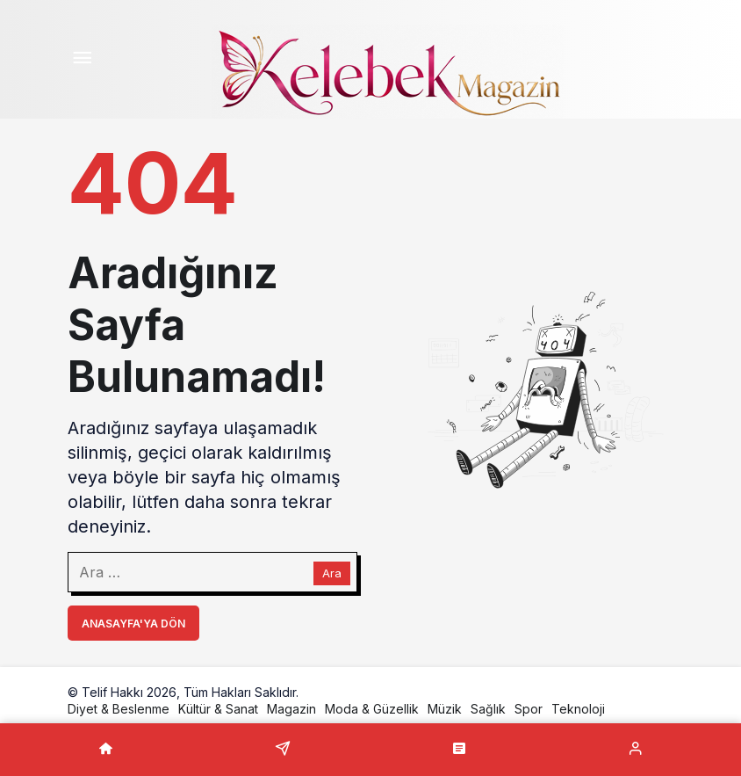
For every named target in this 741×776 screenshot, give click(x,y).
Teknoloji (578, 708)
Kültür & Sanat (218, 708)
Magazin (291, 708)
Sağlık (488, 708)
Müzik (445, 708)
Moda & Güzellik (372, 708)
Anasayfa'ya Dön (133, 623)
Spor (528, 708)
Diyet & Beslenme (118, 708)
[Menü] (82, 60)
